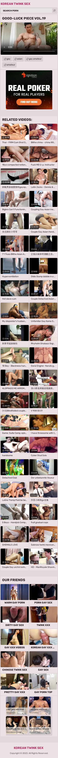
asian (19, 59)
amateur (11, 64)
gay (8, 59)
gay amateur (35, 59)
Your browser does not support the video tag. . (29, 39)
